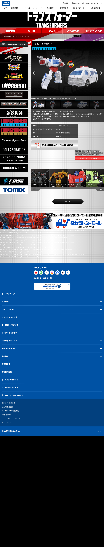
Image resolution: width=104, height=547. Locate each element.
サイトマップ (6, 408)
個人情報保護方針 (8, 392)
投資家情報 (6, 349)
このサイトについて (8, 388)
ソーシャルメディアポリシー (11, 404)
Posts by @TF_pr (6, 48)
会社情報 (5, 341)
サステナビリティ (11, 365)
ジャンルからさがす (9, 318)
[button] (34, 73)
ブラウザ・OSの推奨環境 (10, 396)
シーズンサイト (8, 295)
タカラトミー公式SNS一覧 (43, 263)
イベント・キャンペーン (13, 381)
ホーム (3, 36)
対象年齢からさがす (9, 326)
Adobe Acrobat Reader (89, 151)
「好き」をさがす (11, 310)
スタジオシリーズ (18, 36)
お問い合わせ (6, 400)
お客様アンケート (11, 373)
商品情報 (9, 36)
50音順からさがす (9, 334)
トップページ (9, 279)
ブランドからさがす (9, 302)
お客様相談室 (7, 357)
